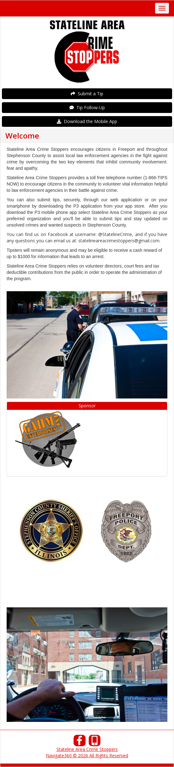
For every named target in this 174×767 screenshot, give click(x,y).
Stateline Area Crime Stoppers (87, 749)
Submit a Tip (87, 94)
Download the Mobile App (87, 121)
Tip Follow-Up (87, 107)
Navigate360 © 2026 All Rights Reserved (87, 755)
